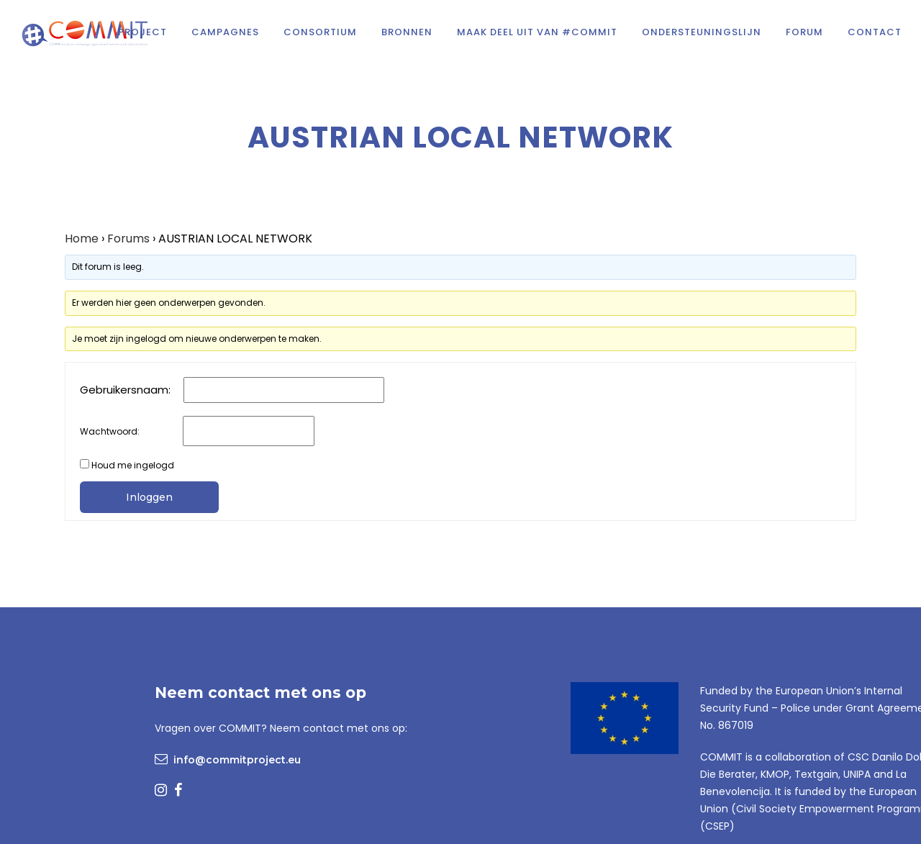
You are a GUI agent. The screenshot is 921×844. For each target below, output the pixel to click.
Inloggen (149, 497)
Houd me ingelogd (132, 465)
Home (82, 238)
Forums (128, 238)
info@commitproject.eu (237, 759)
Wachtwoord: (110, 431)
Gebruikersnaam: (125, 390)
